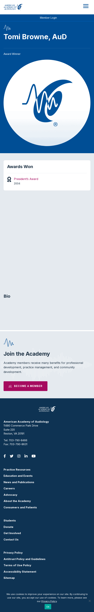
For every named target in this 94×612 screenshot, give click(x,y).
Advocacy (10, 494)
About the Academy (17, 501)
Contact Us (11, 539)
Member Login (48, 17)
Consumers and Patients (20, 507)
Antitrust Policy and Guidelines (24, 559)
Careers (9, 488)
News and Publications (19, 482)
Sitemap (9, 578)
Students (10, 520)
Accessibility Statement (20, 571)
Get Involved (12, 533)
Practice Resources (17, 469)
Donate (8, 527)
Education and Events (18, 475)
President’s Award (26, 179)
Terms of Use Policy (17, 565)
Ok (47, 606)
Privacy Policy (13, 552)
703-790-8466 (18, 440)
